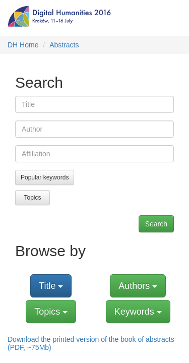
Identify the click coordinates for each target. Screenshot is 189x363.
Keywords (138, 312)
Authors (137, 286)
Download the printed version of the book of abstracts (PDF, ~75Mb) (91, 343)
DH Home (23, 45)
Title (51, 286)
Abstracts (64, 45)
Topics (32, 197)
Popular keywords (45, 177)
